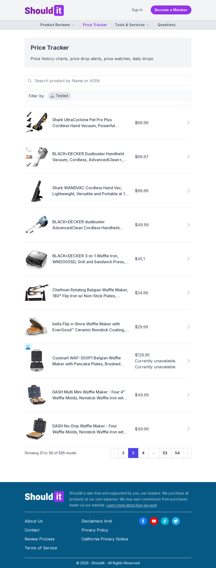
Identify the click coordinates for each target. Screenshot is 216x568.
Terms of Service (41, 547)
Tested (59, 95)
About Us (34, 521)
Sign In (137, 10)
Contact (32, 530)
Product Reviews (57, 25)
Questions (167, 25)
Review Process (40, 538)
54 (177, 453)
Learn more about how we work (131, 505)
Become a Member (171, 10)
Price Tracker (95, 25)
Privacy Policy (94, 530)
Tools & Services (132, 25)
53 (165, 453)
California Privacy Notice (104, 538)
